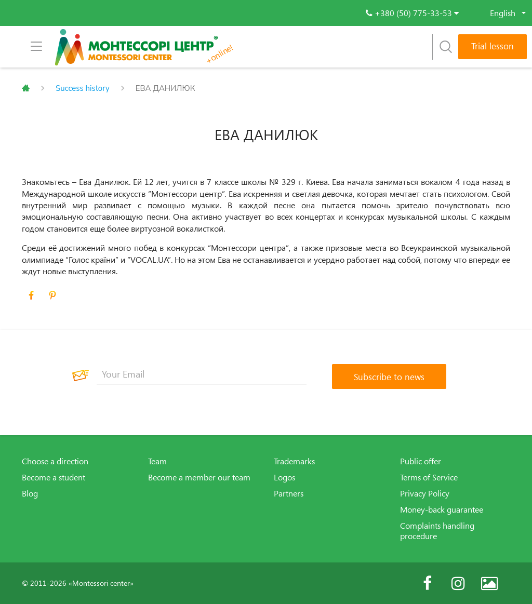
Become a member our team (199, 477)
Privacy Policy (424, 493)
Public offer (420, 461)
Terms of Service (429, 477)
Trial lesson (492, 46)
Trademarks (294, 461)
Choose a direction (55, 461)
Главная (26, 88)
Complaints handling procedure (437, 531)
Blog (30, 493)
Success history (83, 88)
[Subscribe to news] (389, 376)
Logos (284, 477)
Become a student (53, 477)
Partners (288, 493)
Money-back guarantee (441, 509)
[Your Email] (202, 374)
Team (157, 461)
